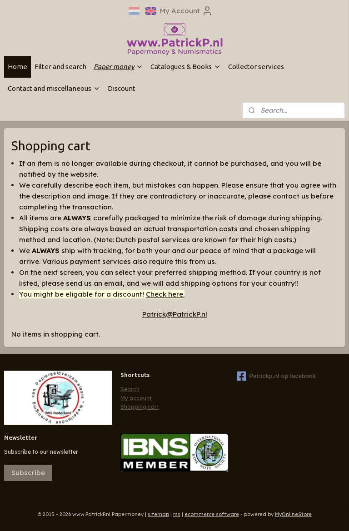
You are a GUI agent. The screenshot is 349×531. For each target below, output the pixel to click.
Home (17, 66)
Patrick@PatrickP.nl (174, 314)
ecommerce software (211, 514)
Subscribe (28, 472)
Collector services (256, 66)
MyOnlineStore (293, 514)
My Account (186, 10)
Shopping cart (139, 406)
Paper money (118, 66)
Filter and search (60, 66)
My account (136, 398)
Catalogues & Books (185, 66)
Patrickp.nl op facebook (276, 376)
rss (176, 514)
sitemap (158, 514)
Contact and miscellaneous (54, 88)
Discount (121, 88)
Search (130, 389)
